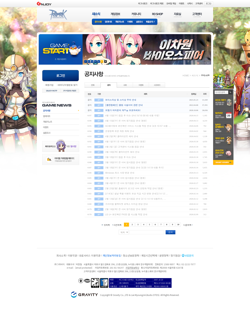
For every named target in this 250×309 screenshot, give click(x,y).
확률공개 (151, 22)
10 (178, 224)
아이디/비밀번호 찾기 (67, 84)
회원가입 (49, 84)
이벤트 (130, 22)
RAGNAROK (58, 15)
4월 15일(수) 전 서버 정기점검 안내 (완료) (126, 120)
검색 (170, 232)
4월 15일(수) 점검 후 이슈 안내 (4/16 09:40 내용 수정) (132, 115)
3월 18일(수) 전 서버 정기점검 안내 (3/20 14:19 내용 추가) (134, 167)
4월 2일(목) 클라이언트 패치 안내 (121, 136)
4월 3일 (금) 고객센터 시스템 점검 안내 (124, 146)
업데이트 (108, 22)
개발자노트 (120, 22)
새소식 (195, 75)
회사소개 (61, 255)
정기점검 (175, 255)
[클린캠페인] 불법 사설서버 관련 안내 (124, 104)
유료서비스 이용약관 (89, 255)
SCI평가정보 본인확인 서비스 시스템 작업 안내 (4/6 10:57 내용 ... (138, 125)
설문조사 (139, 22)
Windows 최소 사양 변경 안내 (119, 172)
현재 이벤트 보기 (105, 61)
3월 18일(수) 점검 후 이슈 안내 (120, 157)
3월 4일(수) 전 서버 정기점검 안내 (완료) (125, 183)
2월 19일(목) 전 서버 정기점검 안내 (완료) (126, 209)
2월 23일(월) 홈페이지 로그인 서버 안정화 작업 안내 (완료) (134, 188)
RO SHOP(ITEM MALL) (157, 14)
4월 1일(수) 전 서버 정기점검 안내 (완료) (125, 141)
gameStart (61, 46)
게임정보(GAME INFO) (115, 14)
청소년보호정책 (131, 255)
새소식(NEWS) (96, 14)
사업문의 (189, 255)
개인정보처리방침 (112, 255)
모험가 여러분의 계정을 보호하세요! (122, 110)
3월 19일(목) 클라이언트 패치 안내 (122, 151)
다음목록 (187, 224)
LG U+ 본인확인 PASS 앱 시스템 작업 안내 (126, 214)
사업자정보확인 (132, 267)
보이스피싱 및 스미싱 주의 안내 (120, 99)
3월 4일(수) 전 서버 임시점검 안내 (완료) (125, 177)
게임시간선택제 (149, 255)
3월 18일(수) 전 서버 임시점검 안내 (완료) (126, 162)
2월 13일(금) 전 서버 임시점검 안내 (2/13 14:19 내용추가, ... (135, 198)
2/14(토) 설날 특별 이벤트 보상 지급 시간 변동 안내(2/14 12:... (136, 193)
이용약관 (72, 255)
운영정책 (164, 255)
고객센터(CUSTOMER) (197, 14)
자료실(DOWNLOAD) (177, 14)
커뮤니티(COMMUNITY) (136, 14)
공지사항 (97, 22)
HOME (186, 75)
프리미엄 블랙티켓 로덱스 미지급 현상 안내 (126, 203)
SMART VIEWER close (223, 163)
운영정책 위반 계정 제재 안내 (119, 131)
